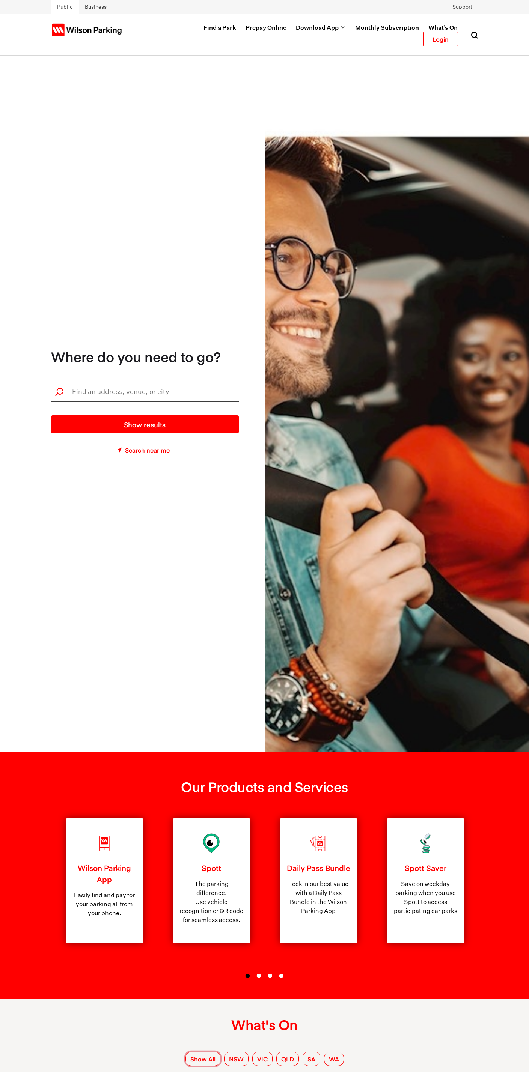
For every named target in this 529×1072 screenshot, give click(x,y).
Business (96, 7)
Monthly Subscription (387, 27)
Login (441, 39)
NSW (236, 1059)
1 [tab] (248, 976)
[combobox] (147, 391)
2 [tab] (259, 976)
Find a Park (219, 27)
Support (462, 7)
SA (311, 1059)
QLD (287, 1059)
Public (65, 7)
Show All (203, 1059)
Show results (145, 424)
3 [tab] (270, 976)
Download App (321, 27)
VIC (262, 1059)
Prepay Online (266, 27)
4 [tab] (281, 976)
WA (334, 1059)
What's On (443, 27)
